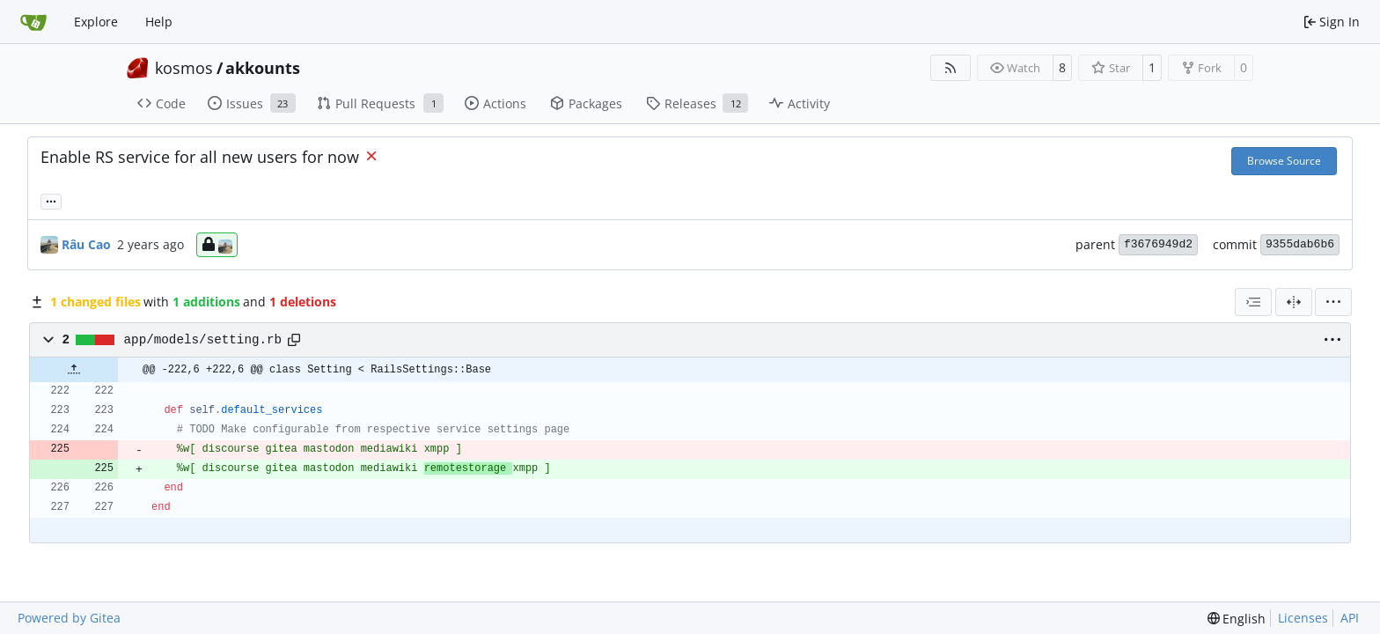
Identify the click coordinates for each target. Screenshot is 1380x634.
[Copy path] (294, 340)
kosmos (184, 68)
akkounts (262, 68)
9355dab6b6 (1300, 244)
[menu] (1333, 302)
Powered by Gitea (69, 617)
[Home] (33, 22)
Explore (96, 21)
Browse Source (1284, 160)
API (1349, 617)
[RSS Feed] (950, 68)
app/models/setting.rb (203, 340)
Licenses (1303, 617)
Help (158, 21)
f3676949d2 (1158, 244)
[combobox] (1253, 302)
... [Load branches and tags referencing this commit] (51, 200)
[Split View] (1293, 302)
